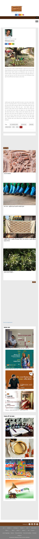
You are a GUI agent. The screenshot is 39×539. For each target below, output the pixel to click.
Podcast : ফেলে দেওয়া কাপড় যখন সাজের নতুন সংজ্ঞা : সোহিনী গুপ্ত (17, 348)
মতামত (23, 530)
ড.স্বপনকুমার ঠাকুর (8, 37)
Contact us (19, 535)
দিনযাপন (32, 530)
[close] (37, 21)
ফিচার (21, 127)
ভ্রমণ (27, 528)
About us (12, 532)
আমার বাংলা (33, 528)
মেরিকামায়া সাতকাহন (8, 127)
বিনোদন (22, 528)
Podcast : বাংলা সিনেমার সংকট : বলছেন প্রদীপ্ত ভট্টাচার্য (15, 389)
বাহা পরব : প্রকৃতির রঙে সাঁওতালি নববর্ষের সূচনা (14, 206)
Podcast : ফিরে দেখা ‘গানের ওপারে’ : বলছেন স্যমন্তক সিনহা (16, 369)
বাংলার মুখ (15, 528)
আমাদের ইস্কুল (31, 124)
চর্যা (3, 528)
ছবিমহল (17, 127)
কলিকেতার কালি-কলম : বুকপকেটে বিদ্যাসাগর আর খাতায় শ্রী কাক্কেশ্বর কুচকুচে (18, 437)
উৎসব (18, 530)
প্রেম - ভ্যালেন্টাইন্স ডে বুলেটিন (14, 124)
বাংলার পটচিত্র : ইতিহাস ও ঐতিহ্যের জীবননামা (13, 478)
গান (28, 530)
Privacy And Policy (18, 532)
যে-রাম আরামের (7, 173)
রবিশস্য (13, 127)
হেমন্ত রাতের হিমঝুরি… (9, 272)
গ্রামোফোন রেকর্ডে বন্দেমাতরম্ (10, 499)
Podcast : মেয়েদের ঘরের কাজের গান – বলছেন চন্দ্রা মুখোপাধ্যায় (16, 410)
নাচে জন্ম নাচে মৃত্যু (23, 124)
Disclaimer (34, 532)
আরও (34, 282)
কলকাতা (9, 528)
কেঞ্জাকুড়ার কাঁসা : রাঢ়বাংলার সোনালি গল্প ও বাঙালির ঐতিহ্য (15, 457)
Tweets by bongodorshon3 (7, 322)
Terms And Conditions (27, 532)
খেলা (13, 530)
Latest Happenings (6, 532)
